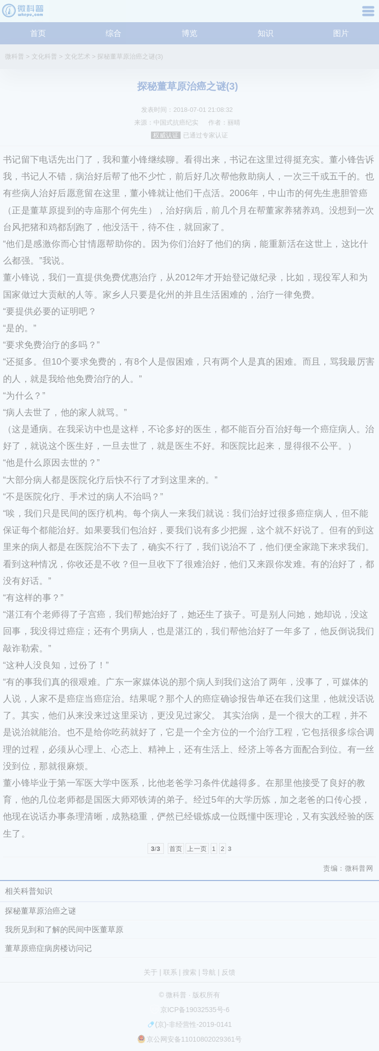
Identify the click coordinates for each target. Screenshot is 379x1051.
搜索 (189, 972)
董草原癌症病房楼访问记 (48, 948)
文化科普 (44, 56)
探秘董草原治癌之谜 (40, 911)
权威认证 (166, 135)
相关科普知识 (28, 891)
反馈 (228, 972)
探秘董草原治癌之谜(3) (130, 56)
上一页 (197, 848)
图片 (341, 33)
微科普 (14, 56)
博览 (189, 33)
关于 (150, 972)
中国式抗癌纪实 (175, 122)
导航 (369, 14)
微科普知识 (24, 14)
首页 (38, 33)
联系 (170, 972)
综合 (113, 33)
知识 (265, 33)
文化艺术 (77, 56)
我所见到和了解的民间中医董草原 (64, 929)
